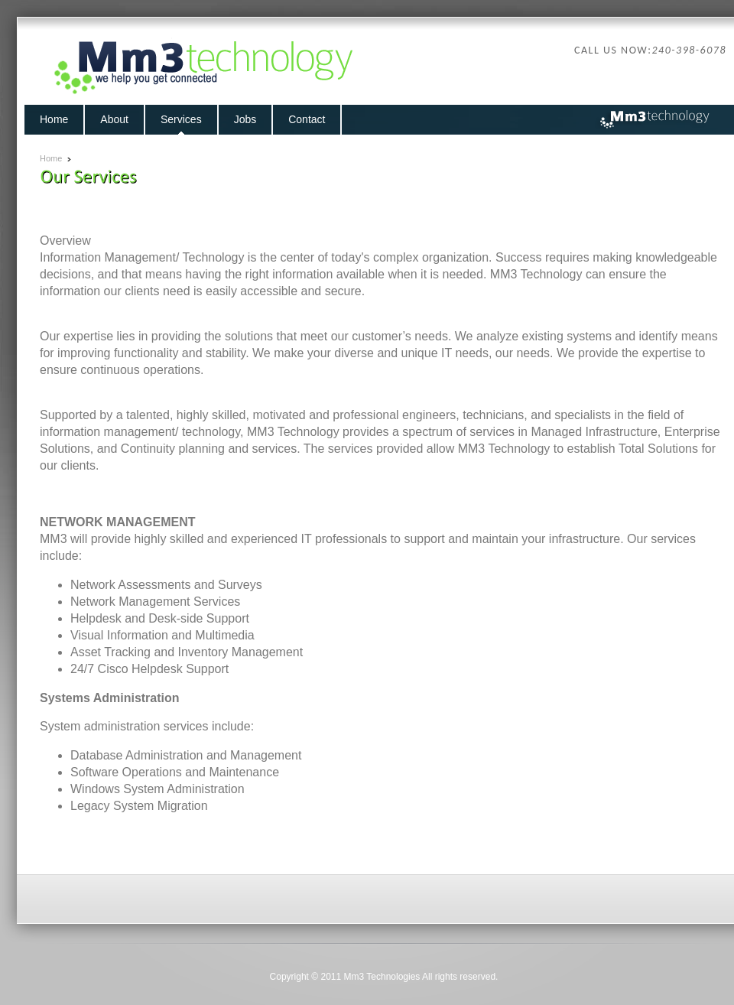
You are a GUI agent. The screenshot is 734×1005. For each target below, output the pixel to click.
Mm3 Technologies (382, 976)
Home (51, 158)
